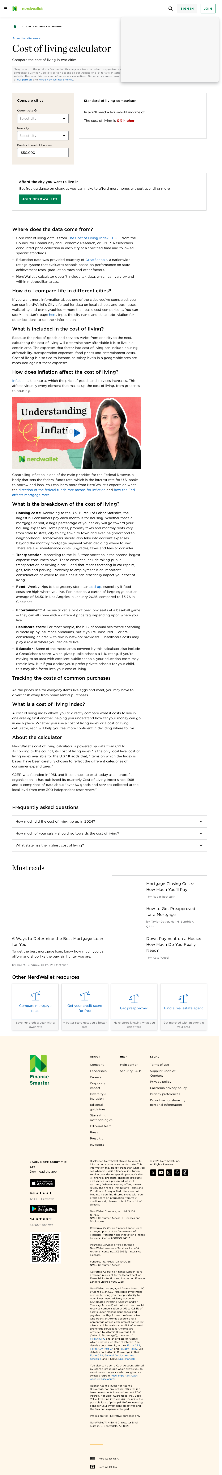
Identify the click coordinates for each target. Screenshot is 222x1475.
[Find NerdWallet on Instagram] (169, 1175)
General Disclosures (116, 1355)
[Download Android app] (43, 1209)
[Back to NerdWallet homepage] (15, 26)
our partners (25, 79)
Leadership (98, 1071)
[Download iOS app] (42, 1184)
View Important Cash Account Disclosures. (113, 1377)
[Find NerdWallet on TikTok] (185, 1175)
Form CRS (133, 1345)
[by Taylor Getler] (160, 921)
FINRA (94, 1338)
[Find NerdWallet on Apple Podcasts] (177, 1175)
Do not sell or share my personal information (167, 1103)
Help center (129, 1064)
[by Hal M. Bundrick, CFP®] (32, 965)
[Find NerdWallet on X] (153, 1175)
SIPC (102, 1338)
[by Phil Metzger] (59, 965)
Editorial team (100, 1126)
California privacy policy (168, 1088)
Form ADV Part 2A (101, 1348)
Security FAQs (131, 1071)
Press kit (96, 1138)
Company (97, 1064)
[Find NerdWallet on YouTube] (161, 1175)
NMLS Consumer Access (105, 1218)
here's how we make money (56, 79)
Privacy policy (160, 1081)
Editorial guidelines (98, 1107)
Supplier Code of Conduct (162, 1073)
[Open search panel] (170, 8)
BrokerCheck (126, 1358)
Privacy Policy (128, 1348)
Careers (96, 1077)
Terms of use (159, 1064)
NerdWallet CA (103, 1467)
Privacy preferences (165, 1094)
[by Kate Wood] (161, 957)
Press (94, 1132)
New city (23, 128)
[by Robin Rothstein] (164, 896)
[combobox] (20, 118)
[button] (76, 433)
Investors (97, 1144)
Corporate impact (98, 1086)
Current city (25, 110)
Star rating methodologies (101, 1118)
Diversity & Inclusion (98, 1096)
